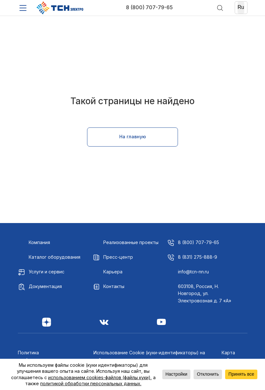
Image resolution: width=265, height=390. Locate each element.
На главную (132, 136)
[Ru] (241, 8)
